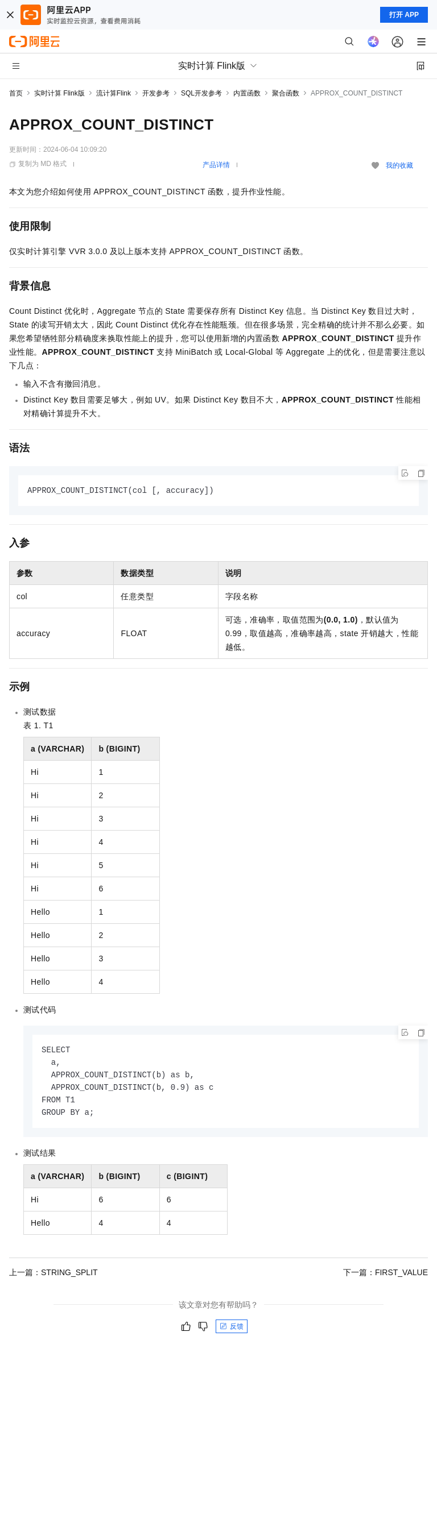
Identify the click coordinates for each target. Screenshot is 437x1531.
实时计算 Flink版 (59, 93)
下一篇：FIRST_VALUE (385, 1276)
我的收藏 (399, 165)
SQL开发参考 (201, 93)
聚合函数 (285, 93)
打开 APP (404, 15)
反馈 (232, 1330)
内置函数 (247, 93)
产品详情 (216, 165)
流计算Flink (113, 93)
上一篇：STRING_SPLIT (53, 1276)
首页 (16, 93)
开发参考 (156, 93)
